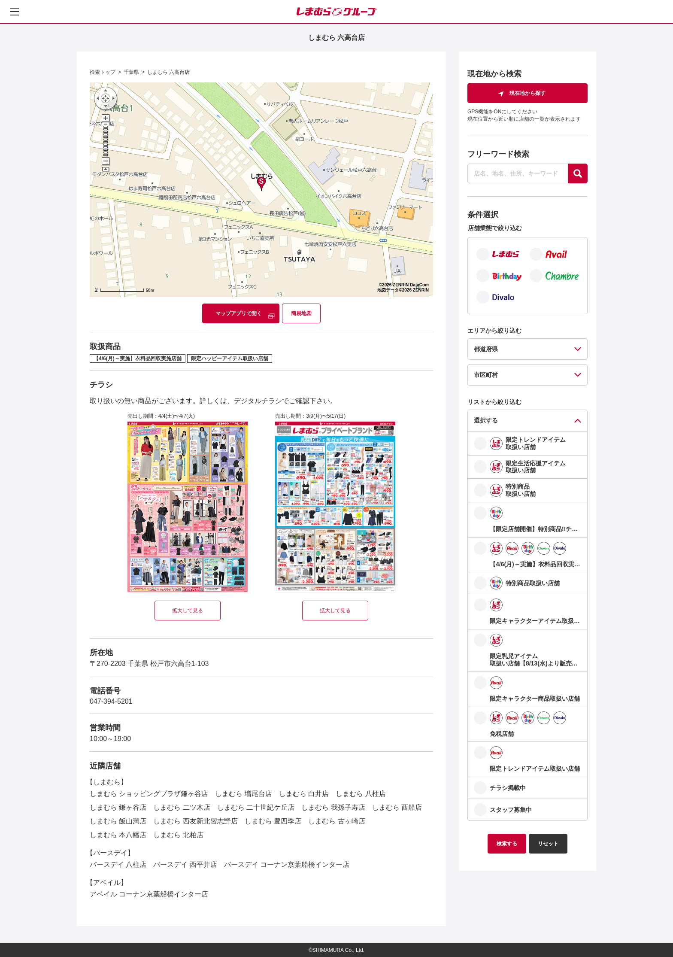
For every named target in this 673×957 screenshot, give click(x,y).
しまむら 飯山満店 (118, 821)
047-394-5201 (111, 701)
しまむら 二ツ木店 (181, 807)
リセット (548, 844)
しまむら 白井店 (304, 793)
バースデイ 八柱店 (118, 864)
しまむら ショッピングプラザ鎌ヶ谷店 (149, 793)
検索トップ (102, 72)
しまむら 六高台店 (168, 72)
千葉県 (131, 72)
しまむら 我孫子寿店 (333, 807)
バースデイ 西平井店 (185, 864)
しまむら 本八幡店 (118, 835)
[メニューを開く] (14, 11)
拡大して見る (187, 611)
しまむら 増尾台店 (243, 793)
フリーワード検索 (498, 154)
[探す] (578, 173)
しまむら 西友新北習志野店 (195, 821)
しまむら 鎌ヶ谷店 (118, 807)
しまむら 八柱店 (360, 793)
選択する (486, 420)
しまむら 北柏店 (178, 835)
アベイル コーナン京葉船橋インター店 (149, 894)
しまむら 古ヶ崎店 (336, 821)
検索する (507, 844)
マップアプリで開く (238, 313)
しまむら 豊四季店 (273, 821)
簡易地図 (301, 313)
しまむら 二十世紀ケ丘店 (255, 807)
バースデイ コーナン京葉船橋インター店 (286, 864)
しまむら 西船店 (397, 807)
